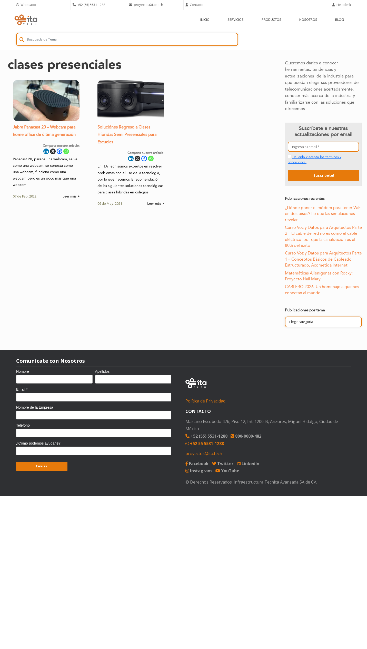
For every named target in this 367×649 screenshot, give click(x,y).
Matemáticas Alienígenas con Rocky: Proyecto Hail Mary (319, 276)
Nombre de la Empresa (34, 407)
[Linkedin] (46, 152)
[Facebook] (59, 152)
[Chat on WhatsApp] (42, 5)
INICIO (205, 19)
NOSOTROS (308, 19)
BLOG (339, 19)
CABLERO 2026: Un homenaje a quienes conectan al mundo (322, 290)
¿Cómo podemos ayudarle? (38, 443)
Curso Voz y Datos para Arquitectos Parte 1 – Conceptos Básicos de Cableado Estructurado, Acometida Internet (323, 259)
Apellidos (102, 371)
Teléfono (23, 425)
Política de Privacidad (205, 401)
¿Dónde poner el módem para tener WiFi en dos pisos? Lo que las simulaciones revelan (323, 214)
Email (21, 389)
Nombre (22, 371)
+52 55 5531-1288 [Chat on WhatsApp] (204, 443)
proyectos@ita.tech (203, 453)
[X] (53, 152)
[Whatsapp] (66, 152)
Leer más (71, 197)
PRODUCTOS (271, 19)
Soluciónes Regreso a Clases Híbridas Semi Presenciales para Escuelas (126, 136)
